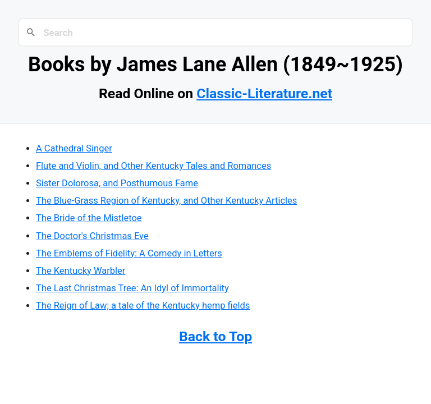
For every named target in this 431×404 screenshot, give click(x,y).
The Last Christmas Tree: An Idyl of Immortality (132, 288)
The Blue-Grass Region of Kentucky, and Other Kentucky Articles (166, 200)
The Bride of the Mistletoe (89, 218)
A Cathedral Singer (74, 148)
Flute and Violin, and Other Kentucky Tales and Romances (153, 165)
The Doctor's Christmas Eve (92, 236)
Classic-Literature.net (264, 93)
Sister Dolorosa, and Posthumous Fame (117, 183)
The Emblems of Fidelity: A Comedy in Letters (129, 253)
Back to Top (215, 336)
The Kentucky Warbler (80, 270)
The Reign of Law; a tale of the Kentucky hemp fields (143, 305)
